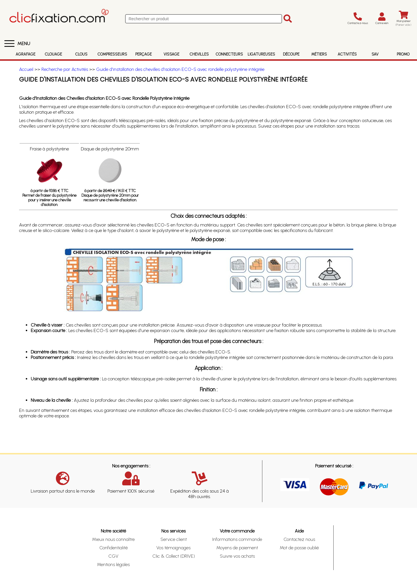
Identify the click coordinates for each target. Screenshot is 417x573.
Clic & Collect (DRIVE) (173, 556)
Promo (403, 54)
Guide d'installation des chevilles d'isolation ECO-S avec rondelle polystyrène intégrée (180, 69)
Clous (81, 54)
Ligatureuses (261, 54)
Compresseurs (112, 54)
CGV (113, 556)
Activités (347, 54)
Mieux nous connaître (113, 539)
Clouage (53, 54)
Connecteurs (229, 54)
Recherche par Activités (64, 69)
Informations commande (237, 539)
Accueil (26, 69)
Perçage (143, 54)
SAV (375, 54)
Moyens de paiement (237, 547)
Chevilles (199, 54)
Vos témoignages (173, 547)
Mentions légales (113, 564)
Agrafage (25, 54)
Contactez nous (299, 539)
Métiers (319, 54)
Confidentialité (113, 547)
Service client (173, 539)
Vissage (171, 54)
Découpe (291, 54)
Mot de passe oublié (299, 547)
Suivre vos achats (237, 556)
